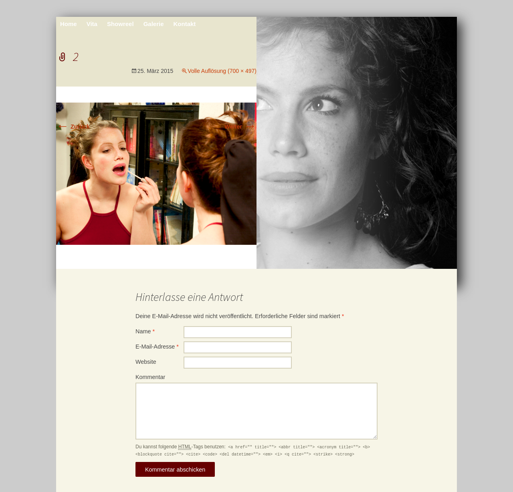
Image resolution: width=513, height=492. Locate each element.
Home (68, 23)
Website (145, 362)
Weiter (240, 126)
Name (145, 331)
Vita (92, 23)
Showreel (120, 23)
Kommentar (150, 377)
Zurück (73, 126)
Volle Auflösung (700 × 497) (222, 71)
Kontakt (185, 23)
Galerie (153, 23)
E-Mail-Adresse (157, 346)
